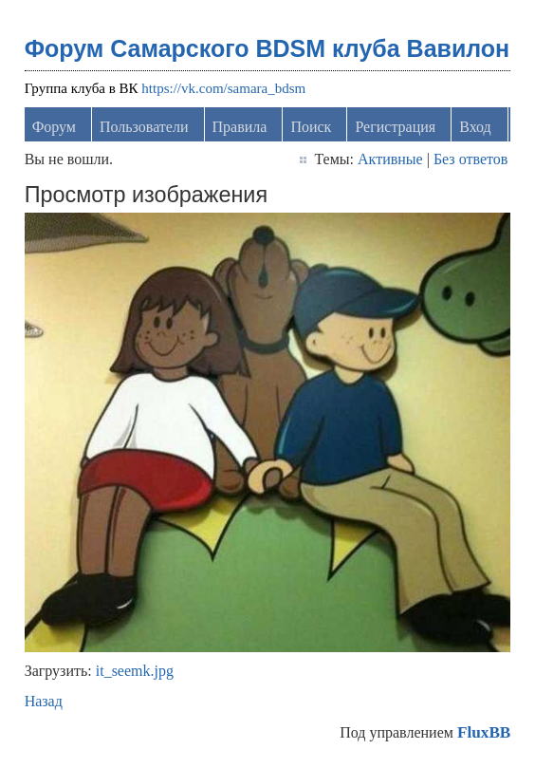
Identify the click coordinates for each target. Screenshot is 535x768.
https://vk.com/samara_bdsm (223, 88)
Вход (475, 127)
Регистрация (395, 127)
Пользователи (144, 127)
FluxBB (483, 732)
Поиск (310, 127)
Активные (390, 159)
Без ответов (470, 159)
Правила (240, 127)
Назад (44, 701)
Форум (54, 127)
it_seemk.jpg (135, 671)
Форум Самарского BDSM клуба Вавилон (267, 48)
